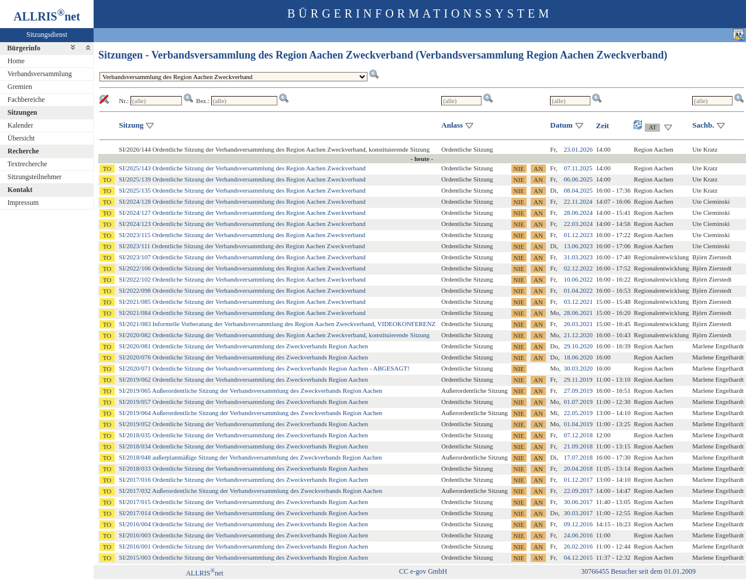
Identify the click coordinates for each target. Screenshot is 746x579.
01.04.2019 (578, 423)
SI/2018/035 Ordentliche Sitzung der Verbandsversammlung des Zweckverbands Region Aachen (243, 434)
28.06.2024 (578, 212)
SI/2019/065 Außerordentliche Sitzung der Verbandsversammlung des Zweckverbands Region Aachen (250, 390)
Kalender (20, 125)
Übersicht (21, 138)
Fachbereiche (26, 99)
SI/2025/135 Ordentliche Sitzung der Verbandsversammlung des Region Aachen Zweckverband (242, 190)
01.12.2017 (578, 479)
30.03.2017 (578, 512)
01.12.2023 (578, 234)
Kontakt (20, 190)
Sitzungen (22, 112)
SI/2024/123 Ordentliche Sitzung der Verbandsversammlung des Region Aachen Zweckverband (242, 223)
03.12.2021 (578, 301)
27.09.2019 (578, 390)
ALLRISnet (204, 573)
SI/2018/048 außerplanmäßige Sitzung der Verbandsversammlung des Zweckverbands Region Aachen (250, 457)
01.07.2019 (578, 401)
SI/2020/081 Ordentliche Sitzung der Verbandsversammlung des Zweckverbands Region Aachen (243, 346)
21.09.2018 (578, 446)
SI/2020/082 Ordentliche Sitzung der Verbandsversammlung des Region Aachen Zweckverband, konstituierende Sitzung (274, 334)
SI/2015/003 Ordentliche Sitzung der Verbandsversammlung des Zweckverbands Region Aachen (243, 557)
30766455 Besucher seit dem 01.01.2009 (638, 571)
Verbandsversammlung (40, 74)
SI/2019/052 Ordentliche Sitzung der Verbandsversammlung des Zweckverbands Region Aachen (243, 423)
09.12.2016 (578, 523)
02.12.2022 (578, 268)
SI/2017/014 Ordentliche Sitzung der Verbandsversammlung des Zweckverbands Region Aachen (243, 512)
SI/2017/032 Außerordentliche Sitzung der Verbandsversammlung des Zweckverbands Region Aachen (250, 490)
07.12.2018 (578, 434)
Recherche (23, 151)
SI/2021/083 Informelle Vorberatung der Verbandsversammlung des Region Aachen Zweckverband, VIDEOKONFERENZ (277, 323)
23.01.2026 (578, 149)
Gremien (20, 87)
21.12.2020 (578, 334)
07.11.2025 (578, 168)
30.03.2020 (578, 368)
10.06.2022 (578, 279)
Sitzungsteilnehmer (35, 177)
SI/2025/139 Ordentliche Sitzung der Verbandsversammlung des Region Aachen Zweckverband (242, 179)
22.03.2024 (578, 223)
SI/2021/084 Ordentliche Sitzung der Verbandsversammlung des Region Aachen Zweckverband (242, 312)
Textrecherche (27, 164)
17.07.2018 (578, 457)
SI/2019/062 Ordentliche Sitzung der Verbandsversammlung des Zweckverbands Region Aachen (243, 379)
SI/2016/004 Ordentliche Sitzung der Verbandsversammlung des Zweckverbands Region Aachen (243, 523)
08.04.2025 (578, 190)
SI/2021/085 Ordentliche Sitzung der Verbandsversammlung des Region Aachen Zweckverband (242, 301)
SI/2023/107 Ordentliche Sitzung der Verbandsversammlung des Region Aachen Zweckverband (242, 257)
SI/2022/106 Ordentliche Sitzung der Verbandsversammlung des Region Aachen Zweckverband (242, 268)
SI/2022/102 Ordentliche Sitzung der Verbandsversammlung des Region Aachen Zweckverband (242, 279)
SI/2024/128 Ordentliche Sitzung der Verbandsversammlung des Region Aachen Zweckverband (242, 201)
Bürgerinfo (23, 48)
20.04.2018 (578, 468)
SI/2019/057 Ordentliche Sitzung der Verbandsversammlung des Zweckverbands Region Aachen (243, 401)
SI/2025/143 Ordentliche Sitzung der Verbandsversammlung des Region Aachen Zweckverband (242, 168)
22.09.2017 (578, 490)
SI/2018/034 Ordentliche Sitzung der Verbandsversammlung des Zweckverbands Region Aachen (243, 446)
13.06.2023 (578, 245)
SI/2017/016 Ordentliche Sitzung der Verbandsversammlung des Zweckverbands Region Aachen (243, 479)
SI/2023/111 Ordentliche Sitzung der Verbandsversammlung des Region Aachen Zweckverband (242, 245)
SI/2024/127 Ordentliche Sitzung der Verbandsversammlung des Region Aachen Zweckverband (242, 212)
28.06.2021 (578, 312)
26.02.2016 (578, 546)
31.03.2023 (578, 257)
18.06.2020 (578, 357)
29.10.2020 (578, 346)
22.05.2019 (578, 412)
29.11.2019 (578, 379)
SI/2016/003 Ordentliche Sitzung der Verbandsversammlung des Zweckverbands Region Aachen (243, 535)
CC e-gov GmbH (423, 571)
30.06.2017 (578, 501)
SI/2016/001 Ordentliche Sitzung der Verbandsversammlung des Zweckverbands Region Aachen (243, 546)
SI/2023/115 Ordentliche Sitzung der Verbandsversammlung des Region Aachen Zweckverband (242, 234)
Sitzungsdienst (46, 34)
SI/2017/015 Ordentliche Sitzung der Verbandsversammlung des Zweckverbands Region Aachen (243, 501)
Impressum (23, 202)
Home (16, 61)
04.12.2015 (578, 557)
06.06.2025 (578, 179)
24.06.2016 (578, 535)
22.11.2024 (578, 201)
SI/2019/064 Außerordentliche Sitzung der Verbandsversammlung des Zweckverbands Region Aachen (250, 412)
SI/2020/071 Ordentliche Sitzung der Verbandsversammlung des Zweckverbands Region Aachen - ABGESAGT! (264, 368)
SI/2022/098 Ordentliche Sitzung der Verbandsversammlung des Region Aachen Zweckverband (242, 290)
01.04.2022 (578, 290)
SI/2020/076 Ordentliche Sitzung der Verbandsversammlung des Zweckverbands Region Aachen (243, 357)
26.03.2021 (578, 323)
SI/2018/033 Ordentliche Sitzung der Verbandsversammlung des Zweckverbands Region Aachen (243, 468)
